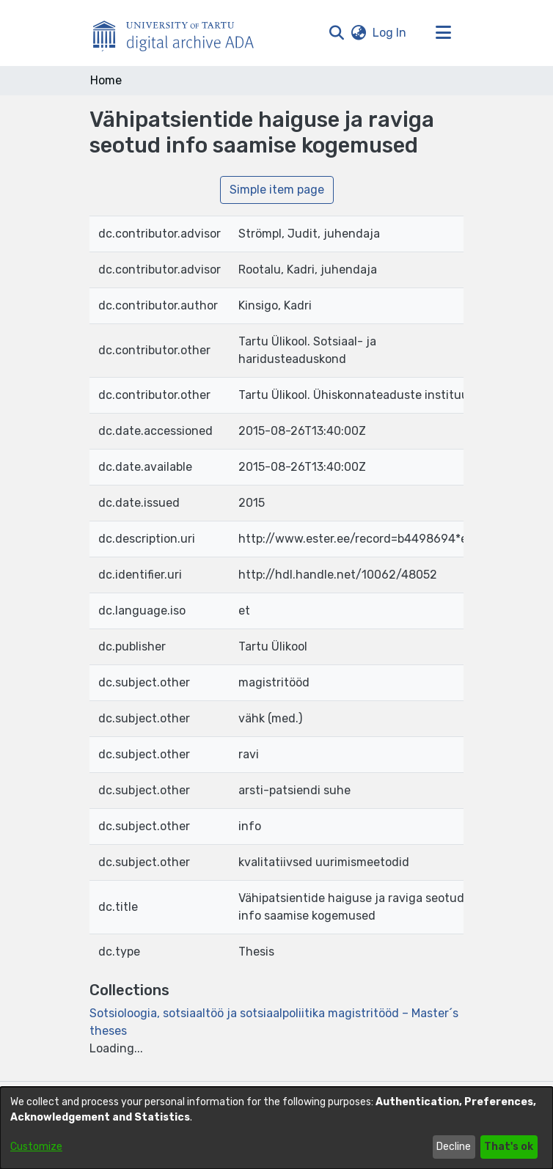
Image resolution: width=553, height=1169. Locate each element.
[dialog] (276, 1128)
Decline (453, 1146)
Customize (36, 1146)
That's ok (508, 1146)
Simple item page (277, 190)
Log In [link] (390, 33)
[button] (336, 33)
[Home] (181, 33)
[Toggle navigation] (443, 33)
